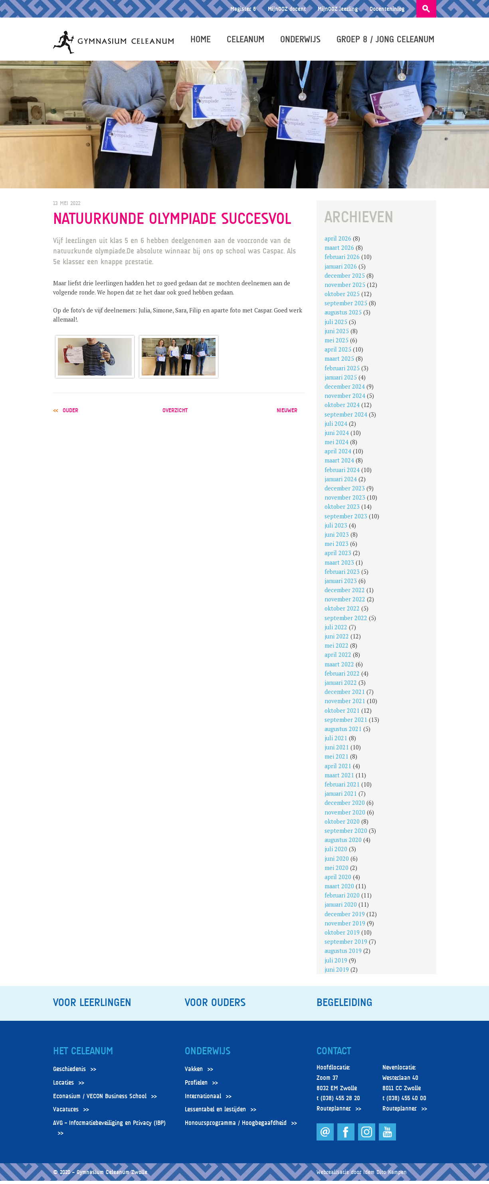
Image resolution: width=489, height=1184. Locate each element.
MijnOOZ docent (287, 8)
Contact (334, 1054)
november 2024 (345, 399)
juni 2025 (337, 334)
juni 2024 (337, 436)
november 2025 (345, 288)
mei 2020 (336, 871)
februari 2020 (342, 899)
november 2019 (345, 927)
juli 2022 (336, 630)
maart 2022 (339, 667)
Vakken (194, 1072)
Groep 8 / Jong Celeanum (387, 41)
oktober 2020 (342, 825)
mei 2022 (336, 649)
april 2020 (338, 880)
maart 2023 (339, 565)
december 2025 (345, 279)
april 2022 (338, 658)
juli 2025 (336, 325)
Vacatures (66, 1113)
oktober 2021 (342, 714)
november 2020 (345, 815)
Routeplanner (334, 1112)
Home (202, 41)
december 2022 (345, 593)
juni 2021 (337, 751)
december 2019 (345, 917)
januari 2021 (341, 797)
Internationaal (203, 1099)
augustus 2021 (343, 732)
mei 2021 (336, 760)
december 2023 (345, 492)
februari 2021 (342, 788)
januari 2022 (341, 686)
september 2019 (346, 945)
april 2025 (338, 353)
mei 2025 (336, 344)
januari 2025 (341, 381)
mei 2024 (336, 445)
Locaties (63, 1086)
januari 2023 (341, 584)
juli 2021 (336, 741)
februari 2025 (342, 371)
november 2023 (345, 501)
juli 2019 (336, 963)
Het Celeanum (83, 1054)
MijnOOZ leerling (338, 8)
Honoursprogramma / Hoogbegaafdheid (236, 1126)
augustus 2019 (343, 954)
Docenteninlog (387, 8)
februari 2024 (342, 473)
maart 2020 (339, 889)
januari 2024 (341, 482)
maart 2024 (339, 464)
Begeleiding (344, 1006)
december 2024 (345, 390)
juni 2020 (337, 862)
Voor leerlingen (92, 1006)
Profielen (196, 1086)
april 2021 (338, 769)
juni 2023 (337, 538)
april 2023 (338, 556)
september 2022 (346, 621)
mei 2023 (336, 547)
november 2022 (345, 603)
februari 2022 (342, 677)
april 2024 (338, 455)
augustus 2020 (343, 843)
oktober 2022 (342, 612)
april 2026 (338, 242)
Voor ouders (215, 1006)
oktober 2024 (342, 408)
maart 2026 (339, 251)
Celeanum (247, 41)
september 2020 (346, 834)
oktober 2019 (342, 936)
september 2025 (346, 306)
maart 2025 (339, 362)
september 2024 (346, 417)
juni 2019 (337, 973)
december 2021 (345, 695)
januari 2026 (341, 269)
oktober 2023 (342, 510)
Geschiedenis (69, 1072)
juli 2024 (336, 427)
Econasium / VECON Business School (100, 1099)
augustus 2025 (343, 316)
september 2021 (346, 723)
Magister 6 (243, 8)
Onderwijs (302, 41)
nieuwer (287, 413)
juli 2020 (336, 852)
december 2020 (345, 806)
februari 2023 (342, 575)
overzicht (175, 413)
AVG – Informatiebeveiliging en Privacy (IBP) (109, 1126)
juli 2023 (336, 529)
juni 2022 (337, 640)
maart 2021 (339, 779)
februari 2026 (342, 260)
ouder (70, 413)
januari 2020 (341, 908)
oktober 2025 (342, 297)
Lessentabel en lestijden (215, 1113)
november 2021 (345, 704)
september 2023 (346, 519)
